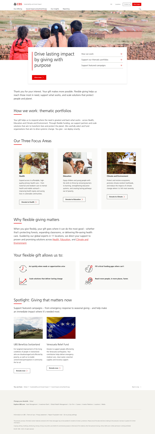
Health (55, 239)
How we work (102, 53)
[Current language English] (111, 4)
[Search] (140, 9)
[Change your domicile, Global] (31, 401)
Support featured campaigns (102, 65)
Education (65, 239)
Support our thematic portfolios (102, 59)
